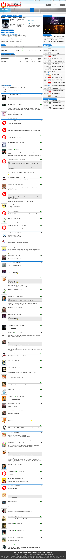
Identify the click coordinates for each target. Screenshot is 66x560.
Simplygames (15, 272)
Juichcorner (52, 60)
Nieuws (5, 12)
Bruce (9, 360)
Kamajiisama (10, 516)
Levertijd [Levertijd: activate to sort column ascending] (22, 46)
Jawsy (9, 232)
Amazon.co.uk (18, 384)
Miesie (9, 332)
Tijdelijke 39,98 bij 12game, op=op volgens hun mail (17, 391)
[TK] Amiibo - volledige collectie (56, 80)
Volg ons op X (31, 0)
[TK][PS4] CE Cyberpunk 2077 (55, 64)
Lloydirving (10, 239)
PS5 (13, 9)
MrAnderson (10, 104)
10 (20, 58)
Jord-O (9, 211)
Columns (31, 12)
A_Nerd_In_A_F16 (11, 159)
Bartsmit (12, 420)
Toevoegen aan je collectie (7, 32)
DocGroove (10, 396)
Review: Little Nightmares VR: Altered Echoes (55, 38)
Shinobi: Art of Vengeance (54, 72)
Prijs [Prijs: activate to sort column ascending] (28, 46)
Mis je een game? (49, 12)
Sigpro (9, 523)
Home (2, 12)
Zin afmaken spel (53, 87)
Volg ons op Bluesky (38, 0)
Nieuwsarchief (19, 552)
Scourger (9, 247)
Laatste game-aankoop (54, 68)
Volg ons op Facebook (47, 0)
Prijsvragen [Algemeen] (54, 93)
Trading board (34, 552)
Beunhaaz (9, 530)
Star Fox (51, 56)
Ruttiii (9, 367)
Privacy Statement (36, 554)
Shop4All (24, 152)
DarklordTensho (11, 325)
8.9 (17, 48)
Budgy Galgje (52, 50)
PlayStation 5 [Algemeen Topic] (55, 90)
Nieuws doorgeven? (57, 12)
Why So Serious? (11, 87)
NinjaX (9, 544)
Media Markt (14, 488)
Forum (15, 12)
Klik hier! (19, 265)
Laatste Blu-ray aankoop (54, 69)
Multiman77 (10, 218)
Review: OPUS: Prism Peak (52, 39)
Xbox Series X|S (19, 9)
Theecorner (52, 55)
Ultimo (9, 204)
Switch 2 (27, 9)
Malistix (9, 307)
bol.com (17, 413)
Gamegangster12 (11, 142)
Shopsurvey (10, 12)
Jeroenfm (9, 382)
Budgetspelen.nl (51, 554)
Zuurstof (9, 120)
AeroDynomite (10, 478)
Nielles (9, 485)
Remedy (9, 537)
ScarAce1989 (10, 471)
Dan (8, 255)
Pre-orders (47, 9)
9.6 (20, 59)
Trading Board (20, 12)
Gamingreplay (13, 328)
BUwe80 (9, 149)
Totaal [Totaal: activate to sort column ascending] (39, 46)
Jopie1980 (10, 94)
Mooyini (9, 269)
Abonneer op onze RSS (57, 0)
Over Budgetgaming (24, 554)
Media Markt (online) (16, 399)
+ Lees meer (3, 42)
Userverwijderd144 (11, 225)
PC (41, 9)
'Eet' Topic (51, 71)
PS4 (32, 9)
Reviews (26, 12)
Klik (8, 506)
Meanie (9, 375)
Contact (42, 12)
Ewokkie (9, 277)
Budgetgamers (37, 12)
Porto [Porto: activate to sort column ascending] (34, 46)
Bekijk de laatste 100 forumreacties (55, 96)
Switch (37, 9)
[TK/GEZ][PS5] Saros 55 (54, 88)
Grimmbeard (10, 262)
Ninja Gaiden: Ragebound (54, 74)
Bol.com (11, 474)
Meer (58, 9)
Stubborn (9, 509)
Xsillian (9, 501)
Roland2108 (10, 442)
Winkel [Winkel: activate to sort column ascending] (2, 46)
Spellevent (10, 425)
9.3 (17, 50)
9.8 (20, 61)
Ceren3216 (10, 112)
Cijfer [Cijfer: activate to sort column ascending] (17, 46)
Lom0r (9, 389)
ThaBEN (9, 184)
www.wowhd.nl (18, 123)
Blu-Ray (53, 9)
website (31, 201)
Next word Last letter (53, 53)
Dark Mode (64, 0)
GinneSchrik (10, 296)
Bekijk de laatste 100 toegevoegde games (56, 108)
